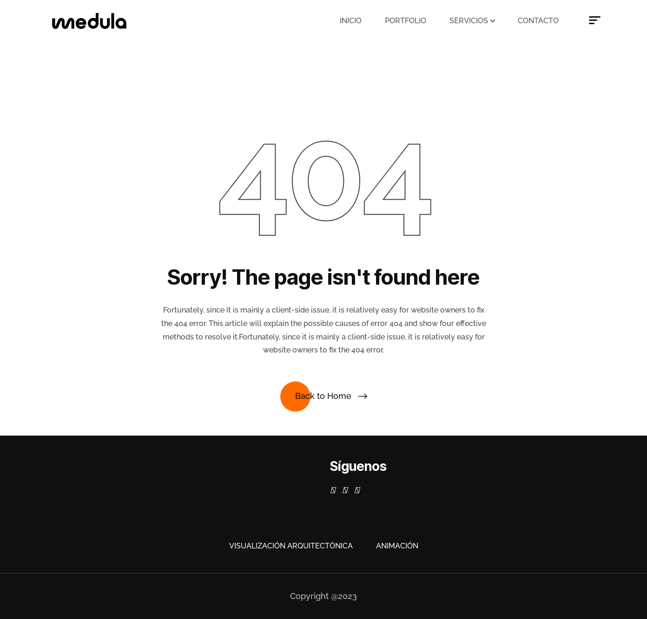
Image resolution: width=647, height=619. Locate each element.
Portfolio (405, 20)
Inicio (351, 20)
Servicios (468, 20)
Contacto (538, 20)
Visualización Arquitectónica (291, 545)
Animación (397, 545)
